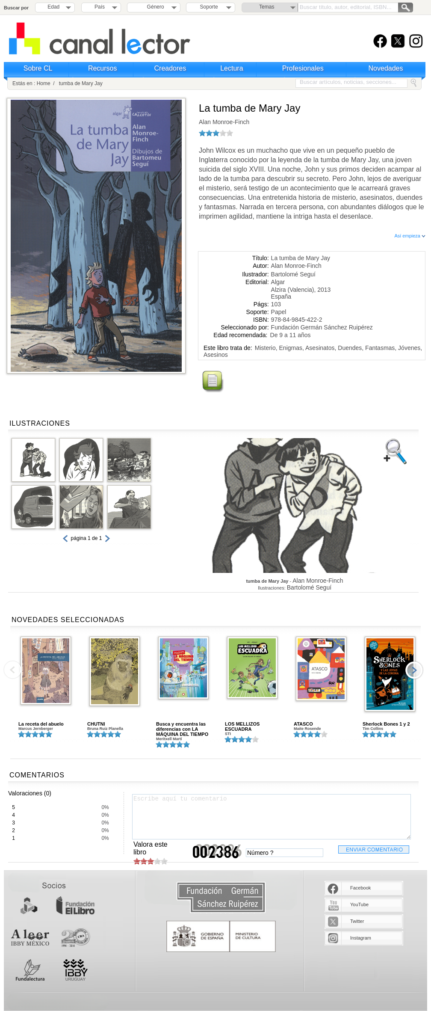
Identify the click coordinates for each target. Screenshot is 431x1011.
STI (228, 734)
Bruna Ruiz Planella (105, 728)
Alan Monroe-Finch (224, 122)
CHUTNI (96, 723)
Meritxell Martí (169, 739)
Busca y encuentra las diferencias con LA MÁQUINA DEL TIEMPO (182, 729)
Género (154, 7)
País (99, 7)
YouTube (359, 904)
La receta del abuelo (41, 723)
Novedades (386, 68)
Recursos (102, 68)
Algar (278, 282)
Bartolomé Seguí (293, 274)
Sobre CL (38, 68)
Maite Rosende (307, 728)
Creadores (170, 68)
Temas (266, 7)
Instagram (360, 937)
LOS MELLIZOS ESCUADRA (242, 726)
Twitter (357, 921)
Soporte (209, 7)
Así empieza (409, 235)
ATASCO (303, 723)
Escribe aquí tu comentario (271, 816)
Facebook (360, 887)
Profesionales (303, 68)
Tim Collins (373, 728)
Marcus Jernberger (35, 728)
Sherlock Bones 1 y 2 (386, 723)
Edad (53, 7)
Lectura (231, 68)
